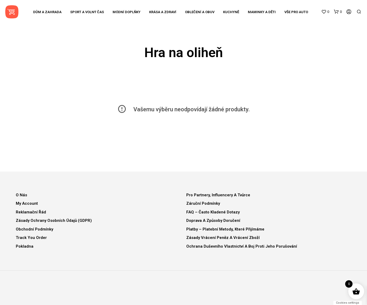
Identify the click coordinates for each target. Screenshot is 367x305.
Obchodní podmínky (34, 229)
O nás (21, 195)
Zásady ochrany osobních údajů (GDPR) (54, 220)
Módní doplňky (126, 12)
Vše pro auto (296, 12)
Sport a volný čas (87, 12)
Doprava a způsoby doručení (213, 220)
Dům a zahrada (47, 12)
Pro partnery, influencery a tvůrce (218, 195)
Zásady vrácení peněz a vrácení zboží (223, 237)
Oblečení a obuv (199, 12)
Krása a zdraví (162, 12)
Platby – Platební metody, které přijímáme (225, 229)
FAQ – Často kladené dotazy (213, 212)
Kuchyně (231, 12)
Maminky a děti (262, 12)
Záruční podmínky (203, 203)
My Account (27, 203)
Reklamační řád (31, 212)
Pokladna (24, 246)
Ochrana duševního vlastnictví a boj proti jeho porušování (241, 246)
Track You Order (31, 237)
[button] (325, 11)
